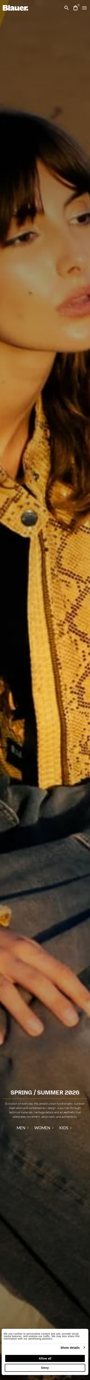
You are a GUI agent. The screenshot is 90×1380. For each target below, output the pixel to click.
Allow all (45, 1358)
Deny (45, 1367)
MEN (23, 1127)
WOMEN (44, 1127)
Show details (70, 1347)
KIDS (66, 1127)
